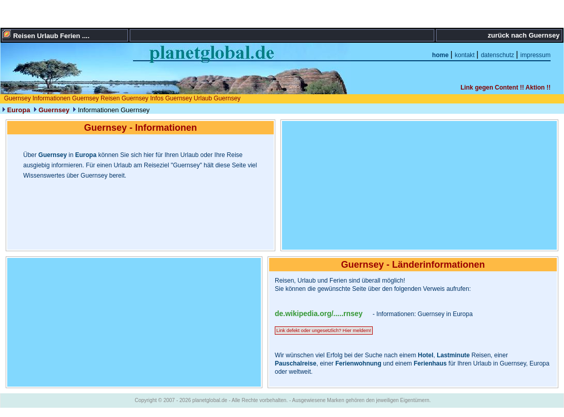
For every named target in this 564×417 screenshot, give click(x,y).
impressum (535, 55)
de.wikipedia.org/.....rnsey (318, 313)
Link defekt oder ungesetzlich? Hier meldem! (323, 330)
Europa (18, 110)
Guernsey (54, 110)
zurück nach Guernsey (524, 35)
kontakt (465, 55)
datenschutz (498, 55)
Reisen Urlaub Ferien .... (51, 36)
